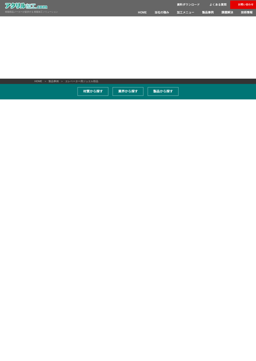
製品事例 (208, 12)
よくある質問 (218, 5)
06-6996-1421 (17, 325)
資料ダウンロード (188, 5)
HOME (143, 12)
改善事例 (143, 315)
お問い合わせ (245, 4)
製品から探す (163, 91)
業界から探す (128, 91)
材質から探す (93, 91)
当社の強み (162, 12)
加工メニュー (186, 12)
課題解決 (227, 12)
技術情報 (247, 12)
